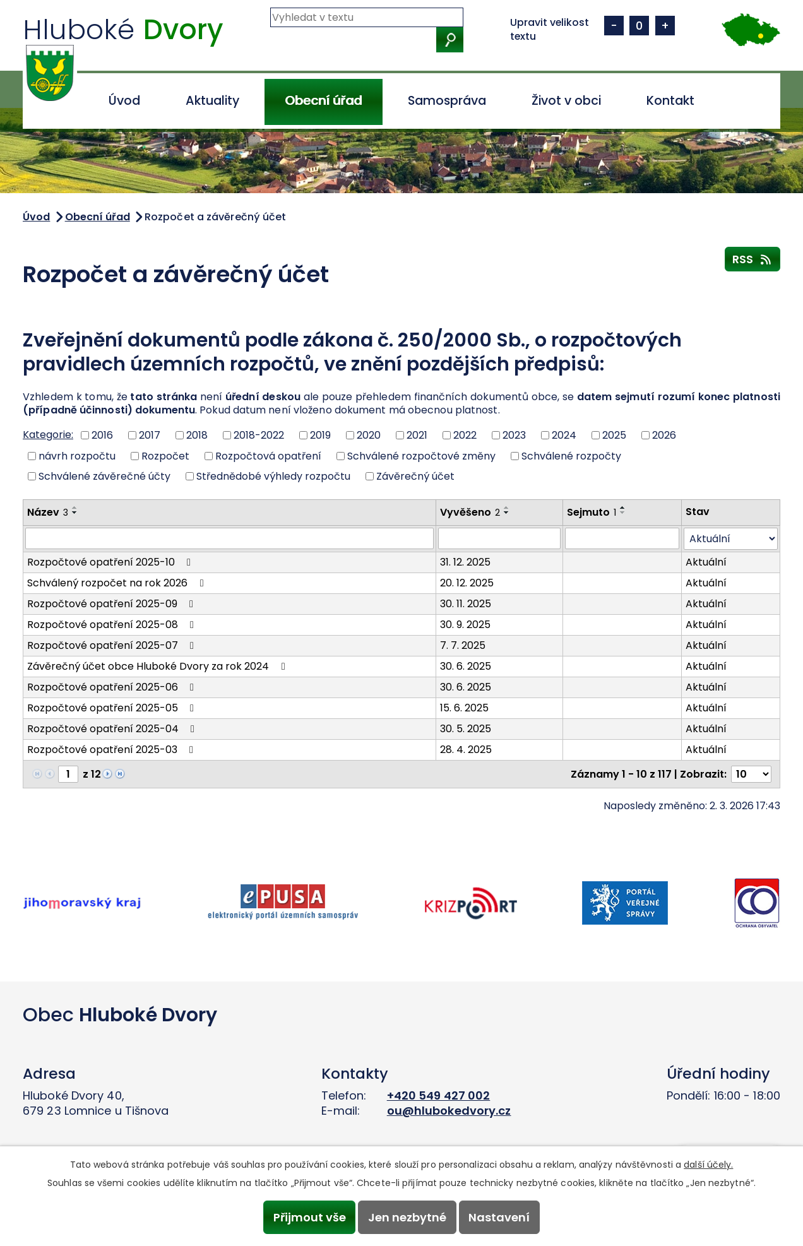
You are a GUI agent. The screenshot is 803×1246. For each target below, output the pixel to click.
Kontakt (670, 100)
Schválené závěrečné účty (104, 476)
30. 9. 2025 (465, 624)
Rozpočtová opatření (268, 455)
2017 (149, 435)
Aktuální (706, 562)
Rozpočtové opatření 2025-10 (111, 562)
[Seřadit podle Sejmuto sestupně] (623, 512)
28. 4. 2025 (466, 749)
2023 (514, 435)
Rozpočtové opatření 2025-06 (112, 687)
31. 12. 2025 (465, 562)
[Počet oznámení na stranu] (751, 774)
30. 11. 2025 (465, 603)
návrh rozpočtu (77, 455)
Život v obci (566, 100)
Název (47, 512)
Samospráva (447, 100)
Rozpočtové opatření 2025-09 (112, 603)
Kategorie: (48, 434)
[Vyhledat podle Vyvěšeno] (499, 538)
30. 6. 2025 (465, 666)
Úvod (124, 100)
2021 (417, 435)
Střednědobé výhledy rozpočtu (273, 476)
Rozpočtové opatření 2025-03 (112, 749)
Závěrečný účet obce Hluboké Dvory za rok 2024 (158, 666)
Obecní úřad (323, 100)
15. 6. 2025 (464, 708)
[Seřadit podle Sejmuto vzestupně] (623, 507)
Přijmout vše (308, 1217)
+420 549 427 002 (439, 1095)
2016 (102, 435)
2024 (564, 435)
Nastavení (500, 1217)
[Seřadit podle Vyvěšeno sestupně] (507, 512)
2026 (664, 435)
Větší (665, 25)
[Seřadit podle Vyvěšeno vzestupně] (507, 507)
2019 (320, 435)
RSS (752, 259)
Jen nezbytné (407, 1217)
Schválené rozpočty (571, 455)
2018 (197, 435)
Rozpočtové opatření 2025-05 (112, 708)
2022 (465, 435)
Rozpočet (165, 455)
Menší (614, 25)
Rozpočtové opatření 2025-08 (112, 624)
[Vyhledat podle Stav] (731, 539)
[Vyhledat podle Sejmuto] (622, 538)
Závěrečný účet (415, 476)
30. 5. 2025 (465, 728)
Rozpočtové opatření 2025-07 (112, 645)
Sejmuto (591, 512)
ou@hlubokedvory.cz (449, 1110)
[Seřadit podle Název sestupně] (75, 512)
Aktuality (212, 100)
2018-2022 (259, 435)
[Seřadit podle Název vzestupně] (75, 507)
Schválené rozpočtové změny (421, 455)
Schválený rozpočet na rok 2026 (117, 583)
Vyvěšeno (470, 512)
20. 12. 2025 (467, 583)
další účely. (708, 1164)
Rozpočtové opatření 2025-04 (113, 728)
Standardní (639, 25)
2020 (369, 435)
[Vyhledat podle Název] (229, 538)
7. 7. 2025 (462, 645)
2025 (614, 435)
